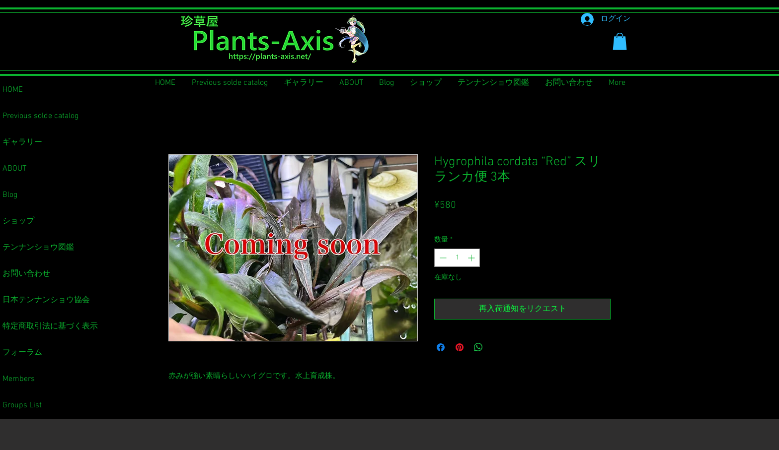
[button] (620, 41)
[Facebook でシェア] (441, 347)
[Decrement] (442, 257)
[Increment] (472, 257)
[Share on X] (497, 347)
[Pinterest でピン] (460, 347)
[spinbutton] (457, 257)
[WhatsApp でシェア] (478, 347)
